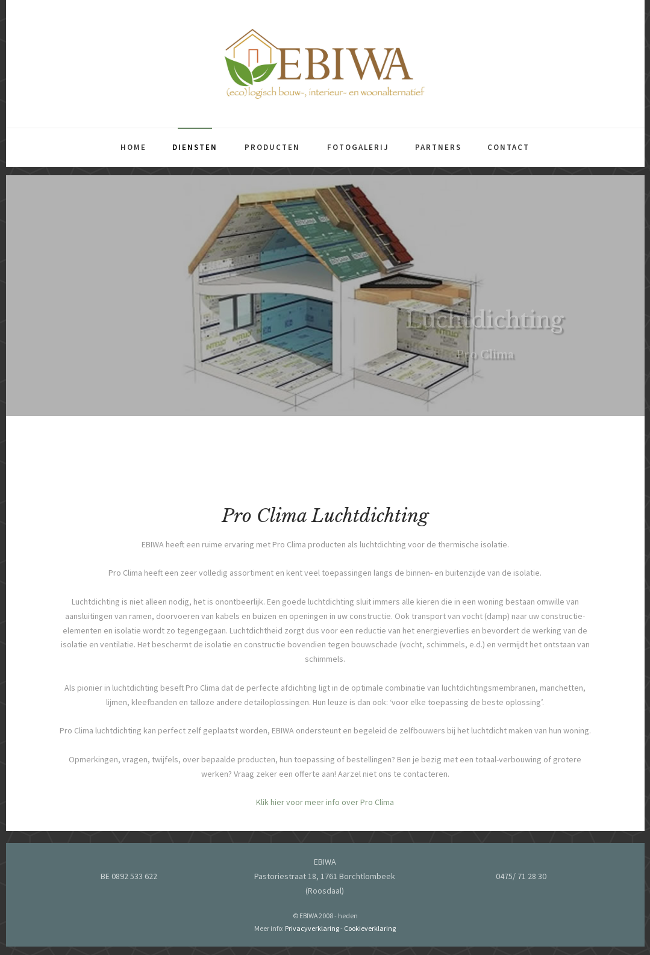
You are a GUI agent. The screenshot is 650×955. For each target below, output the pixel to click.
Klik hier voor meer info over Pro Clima (325, 806)
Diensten (194, 147)
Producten (272, 147)
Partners (438, 147)
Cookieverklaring (370, 928)
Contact (508, 147)
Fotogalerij (358, 147)
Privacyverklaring (312, 928)
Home (133, 147)
